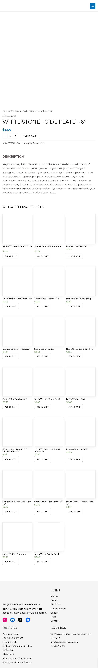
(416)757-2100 (58, 646)
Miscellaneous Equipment (17, 658)
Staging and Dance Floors (17, 662)
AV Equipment (11, 634)
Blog (53, 616)
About (54, 600)
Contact (55, 621)
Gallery (54, 612)
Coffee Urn (9, 650)
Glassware (8, 654)
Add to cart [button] (11, 258)
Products (56, 604)
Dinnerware (16, 112)
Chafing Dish (10, 642)
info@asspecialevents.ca (64, 642)
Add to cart (30, 137)
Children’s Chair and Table (17, 646)
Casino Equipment (13, 638)
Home (6, 112)
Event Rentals (58, 608)
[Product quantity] (10, 137)
